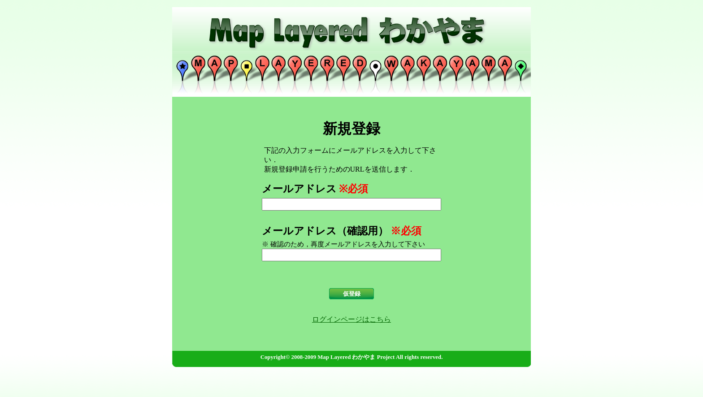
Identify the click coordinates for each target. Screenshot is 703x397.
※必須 (353, 188)
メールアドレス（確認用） (325, 231)
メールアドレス (299, 188)
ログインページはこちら (351, 319)
